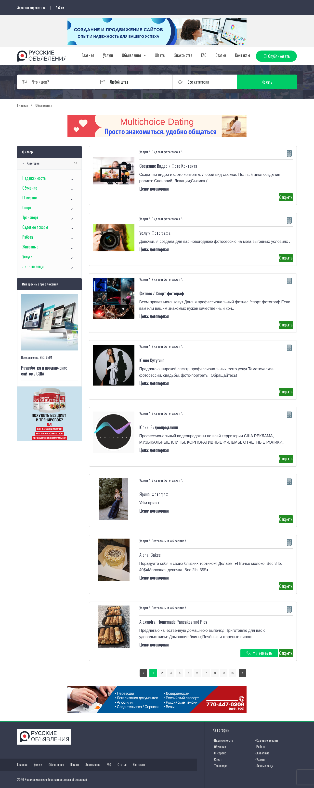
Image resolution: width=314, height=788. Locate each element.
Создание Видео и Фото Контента (168, 166)
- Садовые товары (266, 740)
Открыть (285, 197)
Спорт (26, 207)
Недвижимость (34, 178)
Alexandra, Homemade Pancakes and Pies (173, 622)
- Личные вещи (264, 766)
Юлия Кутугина (152, 360)
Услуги (108, 55)
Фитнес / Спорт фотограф (161, 293)
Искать (273, 82)
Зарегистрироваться (31, 8)
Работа (27, 237)
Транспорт (30, 217)
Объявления (131, 55)
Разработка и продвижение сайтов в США (44, 370)
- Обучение (219, 747)
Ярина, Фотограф (154, 494)
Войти (59, 8)
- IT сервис (219, 753)
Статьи (220, 55)
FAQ (204, 55)
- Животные (262, 753)
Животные (30, 247)
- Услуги (260, 759)
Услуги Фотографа (154, 233)
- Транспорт (219, 766)
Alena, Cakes (149, 555)
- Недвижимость (222, 740)
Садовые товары (35, 227)
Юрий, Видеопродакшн (158, 427)
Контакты (242, 55)
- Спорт (217, 759)
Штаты (160, 55)
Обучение (29, 188)
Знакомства (183, 55)
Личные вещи (33, 266)
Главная (88, 55)
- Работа (260, 747)
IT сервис (29, 198)
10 (232, 673)
